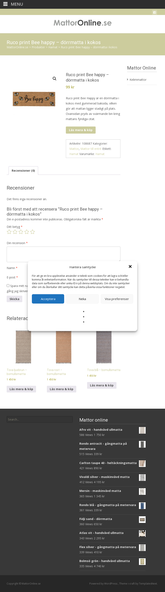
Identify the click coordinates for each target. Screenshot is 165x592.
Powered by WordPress (103, 583)
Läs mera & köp (80, 130)
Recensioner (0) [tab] (23, 171)
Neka (82, 299)
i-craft (131, 583)
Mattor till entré (90, 149)
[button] (130, 266)
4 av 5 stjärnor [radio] (26, 231)
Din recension (17, 243)
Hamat (74, 154)
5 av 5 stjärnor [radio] (32, 231)
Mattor (74, 149)
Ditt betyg (14, 227)
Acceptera (48, 299)
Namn (12, 268)
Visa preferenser (117, 299)
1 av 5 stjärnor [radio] (9, 231)
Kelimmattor (138, 80)
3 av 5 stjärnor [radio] (20, 231)
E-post (12, 277)
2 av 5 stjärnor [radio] (15, 231)
